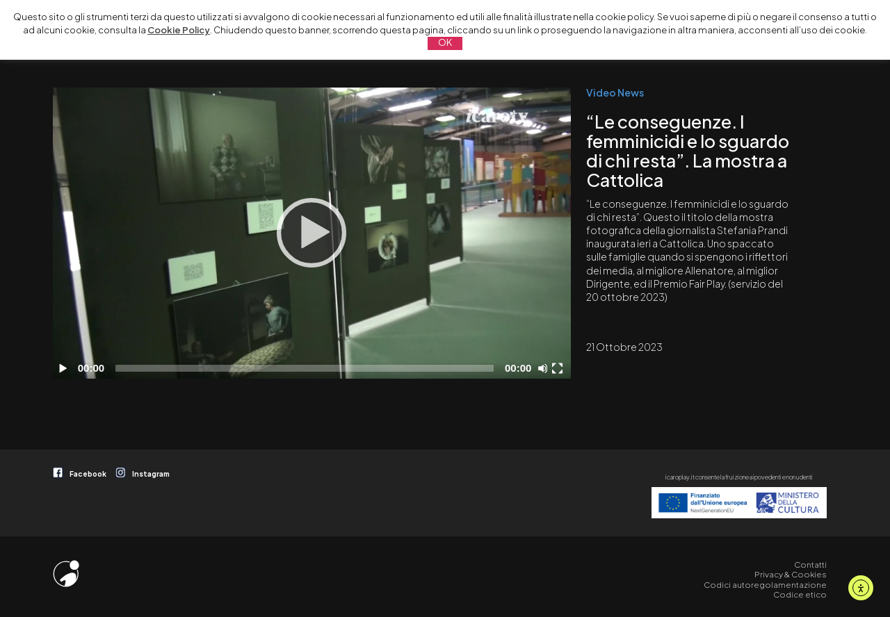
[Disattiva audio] (545, 368)
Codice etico (800, 594)
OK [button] (445, 42)
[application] (312, 233)
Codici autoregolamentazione (765, 584)
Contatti (810, 564)
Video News (615, 92)
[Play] (311, 233)
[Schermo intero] (559, 368)
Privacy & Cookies (790, 574)
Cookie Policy (178, 29)
